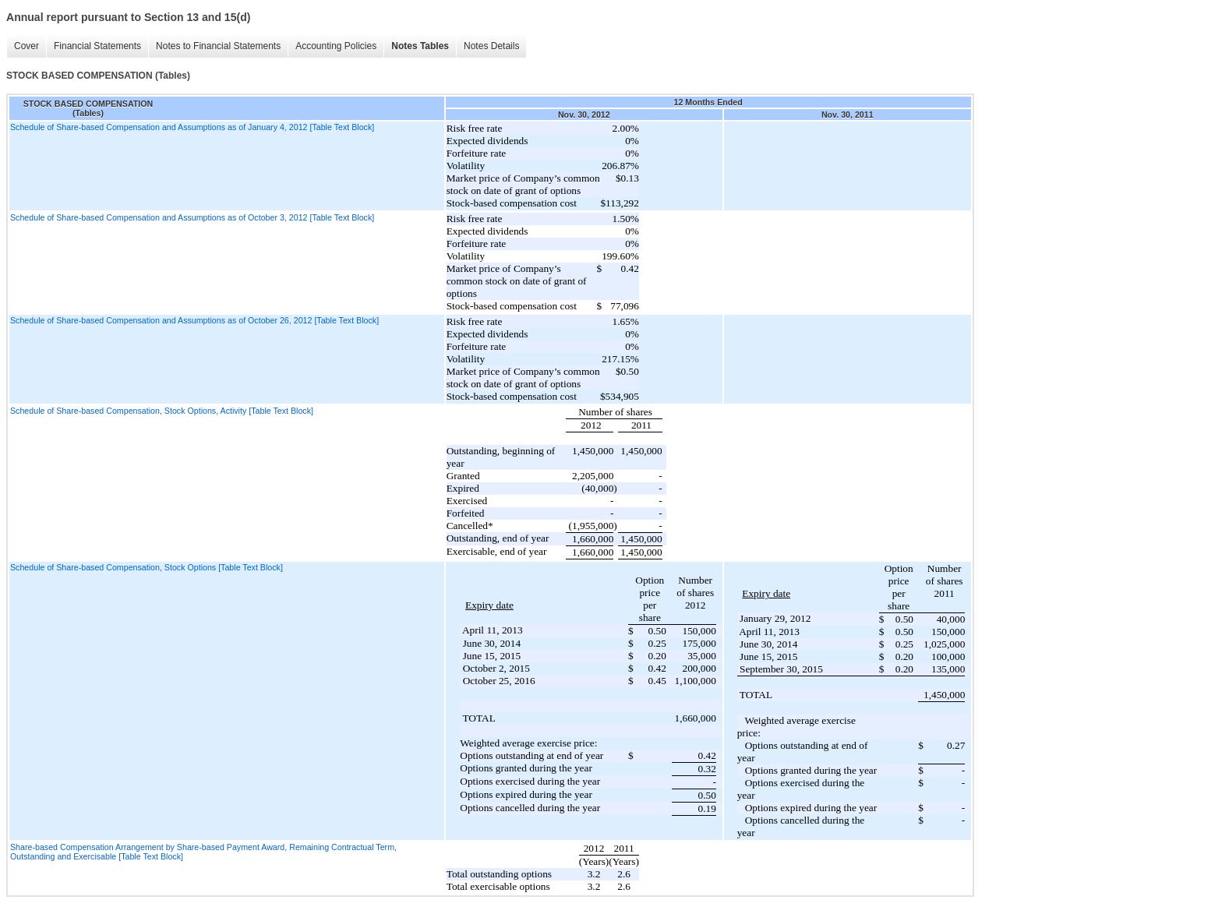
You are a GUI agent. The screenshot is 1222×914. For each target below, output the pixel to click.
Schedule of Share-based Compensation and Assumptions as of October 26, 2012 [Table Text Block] (194, 320)
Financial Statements (97, 46)
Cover (26, 46)
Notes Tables (420, 46)
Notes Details (491, 46)
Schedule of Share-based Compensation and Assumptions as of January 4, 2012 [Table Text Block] (192, 127)
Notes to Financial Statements (218, 46)
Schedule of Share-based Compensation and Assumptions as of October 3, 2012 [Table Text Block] (192, 217)
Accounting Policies (335, 46)
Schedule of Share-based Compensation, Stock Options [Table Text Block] (146, 567)
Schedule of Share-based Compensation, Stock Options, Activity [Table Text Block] (161, 410)
